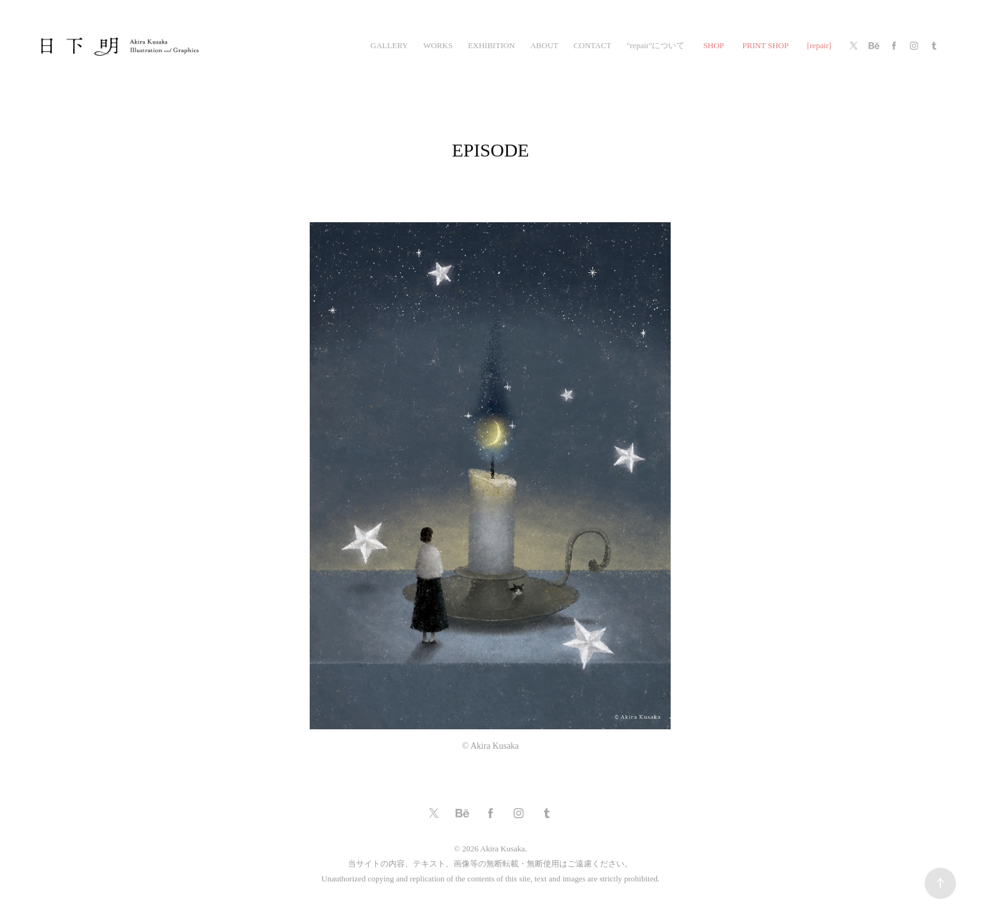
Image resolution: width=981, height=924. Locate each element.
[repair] (819, 45)
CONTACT (592, 45)
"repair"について (655, 45)
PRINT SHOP (766, 45)
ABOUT (544, 45)
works (437, 45)
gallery (389, 45)
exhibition (491, 45)
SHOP (713, 45)
